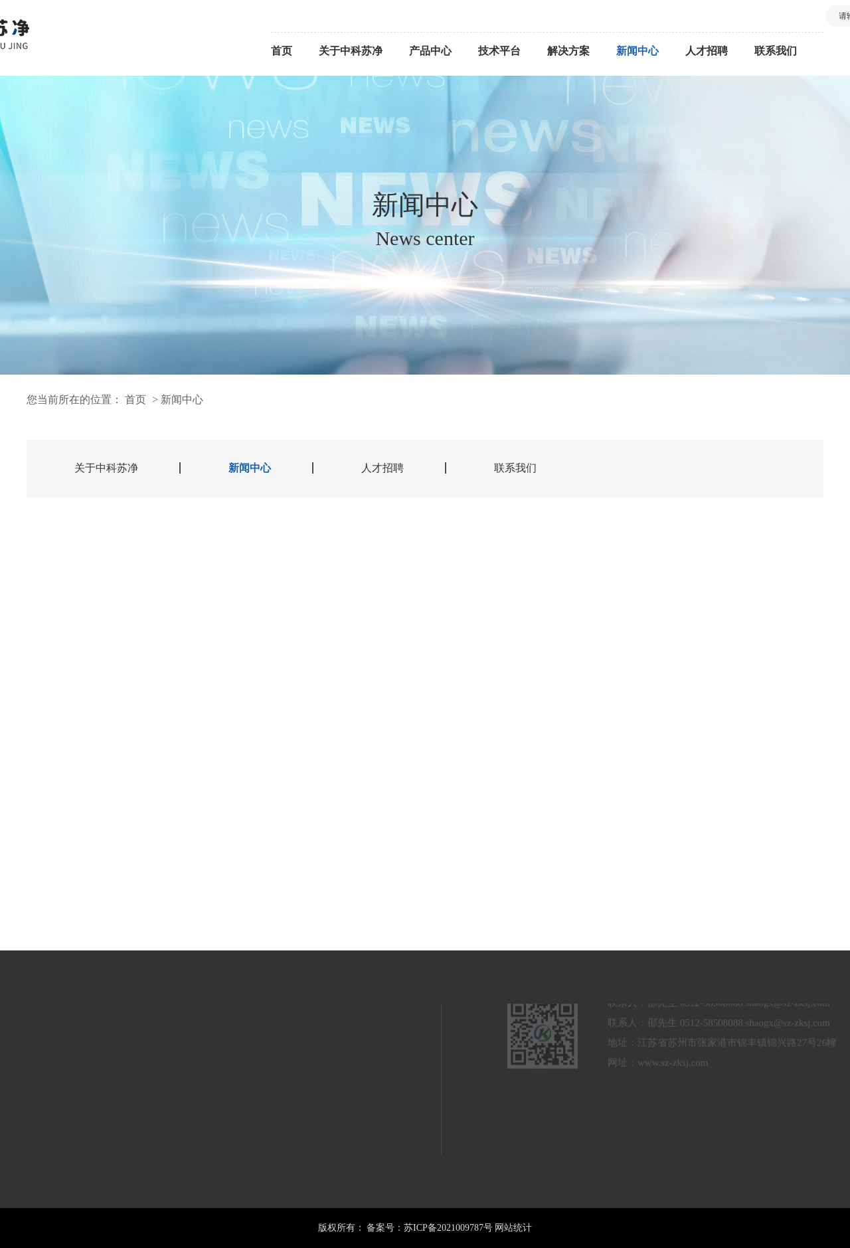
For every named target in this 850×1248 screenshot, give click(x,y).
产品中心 (430, 50)
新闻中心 (637, 50)
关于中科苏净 (350, 50)
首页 (281, 50)
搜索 (796, 16)
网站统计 (513, 1228)
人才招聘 (706, 50)
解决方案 (568, 50)
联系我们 (775, 50)
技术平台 (499, 50)
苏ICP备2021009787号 (448, 1228)
